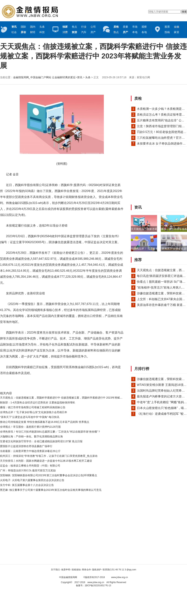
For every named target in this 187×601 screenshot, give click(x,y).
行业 (83, 26)
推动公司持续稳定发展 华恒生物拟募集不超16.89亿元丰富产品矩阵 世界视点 (44, 421)
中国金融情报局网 (68, 577)
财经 (32, 32)
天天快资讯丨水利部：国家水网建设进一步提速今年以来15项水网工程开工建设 (46, 460)
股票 (167, 26)
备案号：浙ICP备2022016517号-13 (93, 585)
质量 (125, 26)
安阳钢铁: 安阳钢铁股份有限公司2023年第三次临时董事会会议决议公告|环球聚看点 (48, 475)
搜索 (184, 11)
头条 (42, 26)
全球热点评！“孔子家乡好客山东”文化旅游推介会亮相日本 (33, 412)
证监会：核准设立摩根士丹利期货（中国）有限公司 (30, 465)
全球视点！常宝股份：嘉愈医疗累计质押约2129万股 (30, 426)
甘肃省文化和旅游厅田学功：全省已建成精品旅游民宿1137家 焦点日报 (41, 441)
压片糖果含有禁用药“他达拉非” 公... (160, 120)
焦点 (74, 26)
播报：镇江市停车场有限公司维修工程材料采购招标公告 (32, 407)
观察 (144, 26)
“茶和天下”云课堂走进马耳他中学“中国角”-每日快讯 (29, 417)
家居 (176, 32)
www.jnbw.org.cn (119, 577)
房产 (93, 32)
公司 (93, 26)
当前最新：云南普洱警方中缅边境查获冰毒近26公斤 (30, 451)
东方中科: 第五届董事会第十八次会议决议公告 (27, 485)
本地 (134, 32)
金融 (176, 26)
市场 (134, 26)
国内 (32, 26)
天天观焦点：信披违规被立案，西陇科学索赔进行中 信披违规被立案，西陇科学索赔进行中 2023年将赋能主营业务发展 (69, 397)
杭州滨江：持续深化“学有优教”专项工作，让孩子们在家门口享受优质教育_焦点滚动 (48, 455)
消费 (65, 32)
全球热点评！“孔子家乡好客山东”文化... (154, 248)
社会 (14, 32)
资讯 (79, 77)
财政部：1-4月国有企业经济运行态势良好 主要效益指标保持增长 (37, 402)
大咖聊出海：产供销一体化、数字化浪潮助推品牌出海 (31, 436)
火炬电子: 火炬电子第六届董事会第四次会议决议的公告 (32, 480)
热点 (116, 32)
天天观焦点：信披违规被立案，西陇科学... (155, 228)
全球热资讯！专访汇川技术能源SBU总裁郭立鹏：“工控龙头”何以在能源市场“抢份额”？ (50, 431)
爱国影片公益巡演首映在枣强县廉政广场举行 (26, 446)
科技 (42, 32)
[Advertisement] (35, 529)
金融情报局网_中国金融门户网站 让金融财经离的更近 (44, 77)
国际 (23, 26)
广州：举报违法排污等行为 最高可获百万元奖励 (28, 470)
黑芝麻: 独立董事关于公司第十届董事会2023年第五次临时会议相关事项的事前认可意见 (51, 489)
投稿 (167, 32)
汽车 (83, 32)
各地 (144, 32)
